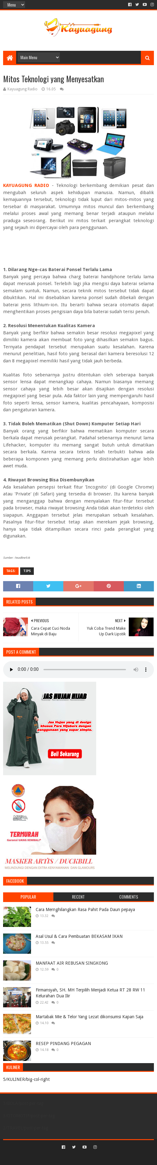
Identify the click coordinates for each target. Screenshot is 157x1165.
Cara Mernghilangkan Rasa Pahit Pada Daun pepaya (85, 909)
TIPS (27, 571)
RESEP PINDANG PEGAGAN (63, 1043)
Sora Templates (69, 1157)
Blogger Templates (105, 1157)
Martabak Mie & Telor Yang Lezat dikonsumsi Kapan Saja (89, 1016)
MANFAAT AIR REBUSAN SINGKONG (72, 963)
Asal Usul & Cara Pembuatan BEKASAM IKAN (79, 936)
